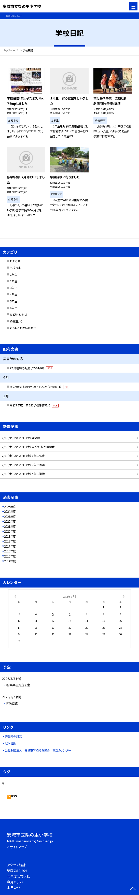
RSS (14, 796)
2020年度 (10, 531)
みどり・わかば (18, 314)
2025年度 (10, 507)
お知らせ (15, 261)
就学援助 (10, 743)
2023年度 (10, 517)
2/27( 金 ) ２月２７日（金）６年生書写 (23, 465)
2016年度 (10, 551)
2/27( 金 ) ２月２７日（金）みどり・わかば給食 (28, 447)
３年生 (13, 288)
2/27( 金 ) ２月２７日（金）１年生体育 (23, 456)
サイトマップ (18, 846)
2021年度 (10, 526)
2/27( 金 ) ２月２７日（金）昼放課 (21, 438)
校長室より (16, 321)
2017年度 (10, 546)
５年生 (13, 301)
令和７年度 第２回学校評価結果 (34, 405)
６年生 (13, 308)
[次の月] (123, 596)
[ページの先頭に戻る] (132, 889)
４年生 (13, 294)
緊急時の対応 (13, 736)
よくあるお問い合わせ (23, 328)
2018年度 (10, 541)
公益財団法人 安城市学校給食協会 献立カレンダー (38, 750)
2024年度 (10, 511)
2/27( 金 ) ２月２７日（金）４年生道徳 (23, 474)
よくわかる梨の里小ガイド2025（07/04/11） (40, 387)
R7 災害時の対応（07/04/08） (31, 368)
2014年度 (10, 561)
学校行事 (15, 268)
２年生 (13, 281)
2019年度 (10, 536)
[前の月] (15, 596)
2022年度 (10, 521)
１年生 (13, 274)
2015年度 (10, 556)
